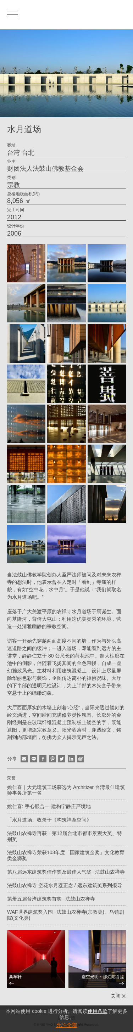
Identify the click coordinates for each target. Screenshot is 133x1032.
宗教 (13, 184)
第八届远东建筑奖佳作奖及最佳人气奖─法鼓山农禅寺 (66, 872)
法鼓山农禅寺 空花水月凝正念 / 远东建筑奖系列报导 (64, 885)
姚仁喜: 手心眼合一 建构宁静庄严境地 (49, 806)
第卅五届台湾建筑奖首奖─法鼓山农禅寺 (51, 899)
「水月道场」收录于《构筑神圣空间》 (49, 820)
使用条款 (97, 1011)
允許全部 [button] (66, 1025)
